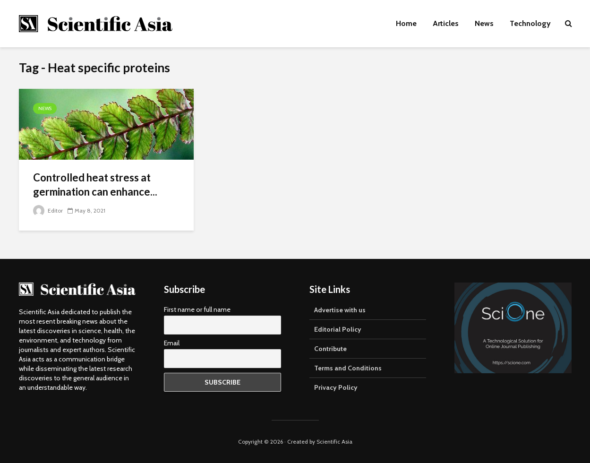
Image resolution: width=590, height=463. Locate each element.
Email (172, 343)
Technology (530, 23)
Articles (446, 23)
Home (406, 23)
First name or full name (197, 309)
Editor (48, 210)
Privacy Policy (336, 387)
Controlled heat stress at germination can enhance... (95, 184)
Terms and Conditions (348, 368)
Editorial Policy (337, 329)
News (484, 23)
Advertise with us (340, 310)
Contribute (330, 348)
